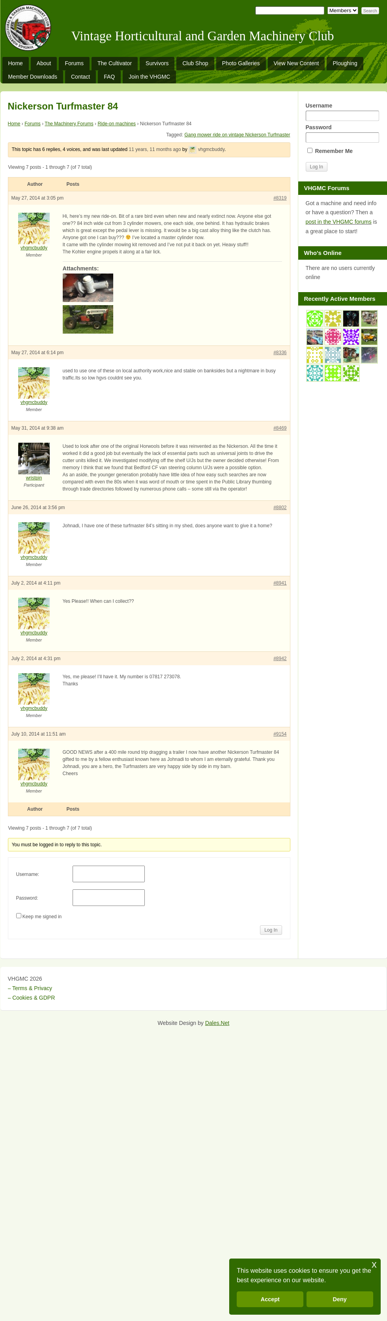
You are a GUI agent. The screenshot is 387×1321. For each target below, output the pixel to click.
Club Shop (195, 63)
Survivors (157, 63)
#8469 (279, 428)
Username (342, 111)
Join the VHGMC (149, 77)
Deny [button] (340, 1299)
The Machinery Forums (69, 123)
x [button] (374, 1264)
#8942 (279, 658)
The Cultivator (114, 63)
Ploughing (345, 63)
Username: (27, 874)
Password (342, 133)
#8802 (279, 507)
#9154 (279, 734)
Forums (74, 63)
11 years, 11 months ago (155, 149)
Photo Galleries (241, 63)
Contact (80, 77)
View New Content (296, 63)
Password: (27, 898)
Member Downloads (33, 77)
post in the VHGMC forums (339, 222)
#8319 (279, 198)
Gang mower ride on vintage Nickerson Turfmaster (237, 135)
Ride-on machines (116, 123)
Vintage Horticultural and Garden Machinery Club (202, 36)
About (44, 63)
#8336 (279, 352)
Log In (270, 930)
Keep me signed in (42, 916)
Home (15, 63)
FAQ (109, 77)
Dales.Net (217, 1023)
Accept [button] (270, 1299)
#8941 (279, 583)
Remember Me (330, 151)
